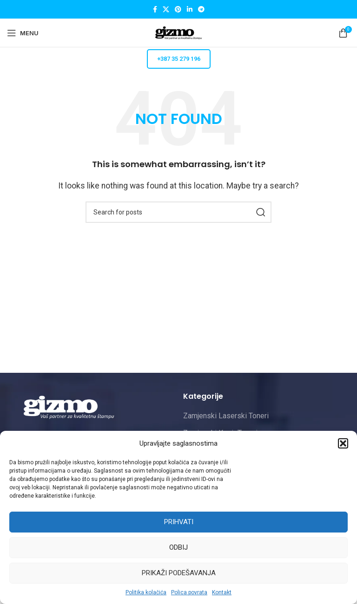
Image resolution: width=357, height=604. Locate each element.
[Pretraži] (178, 212)
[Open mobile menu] (22, 33)
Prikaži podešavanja (179, 573)
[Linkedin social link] (189, 9)
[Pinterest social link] (178, 9)
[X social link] (166, 9)
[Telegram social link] (201, 9)
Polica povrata (189, 592)
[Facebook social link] (155, 9)
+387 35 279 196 (178, 58)
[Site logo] (178, 32)
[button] (343, 443)
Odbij (178, 547)
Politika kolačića (146, 592)
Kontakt (221, 592)
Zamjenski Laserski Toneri (226, 415)
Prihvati (178, 522)
